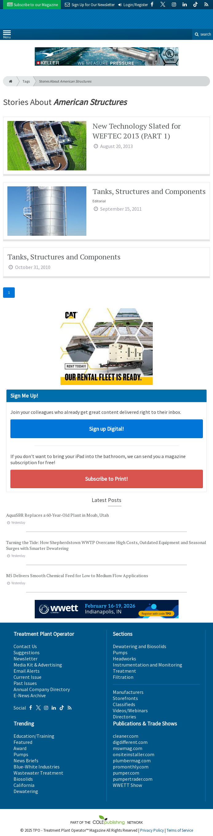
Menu (7, 35)
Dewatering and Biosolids (139, 646)
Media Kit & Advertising (38, 665)
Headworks (124, 658)
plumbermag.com (132, 760)
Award (20, 748)
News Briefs (26, 760)
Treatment (124, 671)
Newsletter (25, 658)
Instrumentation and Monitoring (147, 665)
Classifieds (124, 704)
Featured (23, 742)
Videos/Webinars (130, 710)
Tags (26, 81)
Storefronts (125, 698)
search (202, 34)
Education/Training (34, 736)
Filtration (123, 677)
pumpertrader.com (132, 779)
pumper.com (126, 773)
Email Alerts (27, 671)
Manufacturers (128, 692)
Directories (124, 717)
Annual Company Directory (42, 689)
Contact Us (25, 646)
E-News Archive (30, 695)
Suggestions (27, 652)
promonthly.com (130, 767)
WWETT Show (127, 785)
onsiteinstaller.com (133, 754)
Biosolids (23, 779)
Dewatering (26, 791)
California (24, 785)
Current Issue (27, 677)
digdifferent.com (130, 742)
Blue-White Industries (37, 767)
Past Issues (25, 683)
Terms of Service (180, 830)
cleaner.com (125, 736)
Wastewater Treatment (38, 773)
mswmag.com (127, 748)
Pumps (120, 652)
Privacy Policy (152, 830)
